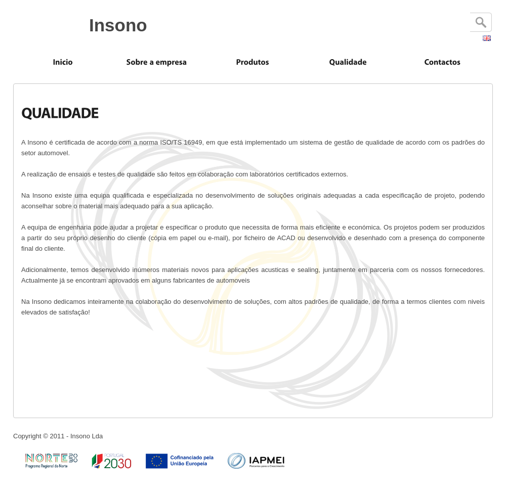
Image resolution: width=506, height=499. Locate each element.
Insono (118, 25)
